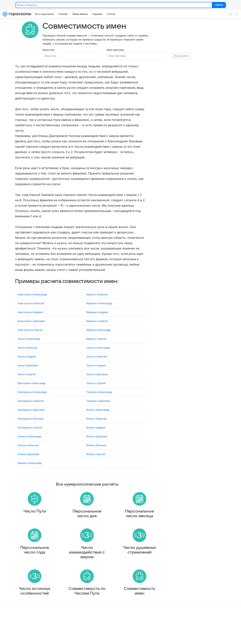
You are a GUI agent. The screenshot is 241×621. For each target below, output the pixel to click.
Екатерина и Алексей (31, 398)
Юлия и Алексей (96, 416)
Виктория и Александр (32, 380)
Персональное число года (34, 553)
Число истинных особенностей (34, 598)
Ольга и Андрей (96, 362)
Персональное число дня (87, 514)
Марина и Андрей (97, 309)
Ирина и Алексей (96, 292)
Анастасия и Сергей (30, 327)
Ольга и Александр (98, 345)
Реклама (31, 615)
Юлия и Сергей (95, 451)
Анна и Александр (29, 336)
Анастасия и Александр (32, 292)
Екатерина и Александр (32, 389)
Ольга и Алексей (96, 354)
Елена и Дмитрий (28, 451)
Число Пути (34, 512)
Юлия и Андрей (95, 425)
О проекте (107, 615)
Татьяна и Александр (99, 389)
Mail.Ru (6, 615)
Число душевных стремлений (139, 553)
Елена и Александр (29, 433)
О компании (19, 615)
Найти (219, 5)
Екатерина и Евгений (30, 416)
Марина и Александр (99, 300)
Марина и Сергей (97, 318)
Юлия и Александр (97, 407)
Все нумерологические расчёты (87, 482)
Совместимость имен (139, 598)
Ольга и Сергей (95, 380)
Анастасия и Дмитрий (31, 318)
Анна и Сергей (27, 371)
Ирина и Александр (30, 460)
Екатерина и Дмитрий (31, 407)
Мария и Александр (98, 327)
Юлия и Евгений (96, 442)
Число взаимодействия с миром (87, 556)
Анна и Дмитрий (28, 362)
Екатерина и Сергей (30, 425)
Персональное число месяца (139, 514)
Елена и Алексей (28, 442)
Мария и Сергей (96, 336)
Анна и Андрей (27, 354)
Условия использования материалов (133, 615)
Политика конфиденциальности (219, 615)
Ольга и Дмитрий (97, 371)
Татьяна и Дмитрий (98, 398)
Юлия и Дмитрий (96, 433)
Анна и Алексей (27, 345)
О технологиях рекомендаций (186, 615)
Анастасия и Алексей (31, 300)
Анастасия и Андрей (30, 309)
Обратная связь (161, 615)
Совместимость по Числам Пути (87, 598)
